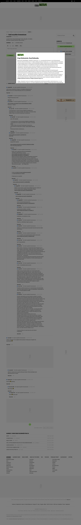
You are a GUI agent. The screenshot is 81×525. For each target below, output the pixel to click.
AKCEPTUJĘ (59, 80)
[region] (40, 68)
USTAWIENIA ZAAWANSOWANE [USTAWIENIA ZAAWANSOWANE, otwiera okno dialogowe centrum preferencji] (26, 80)
